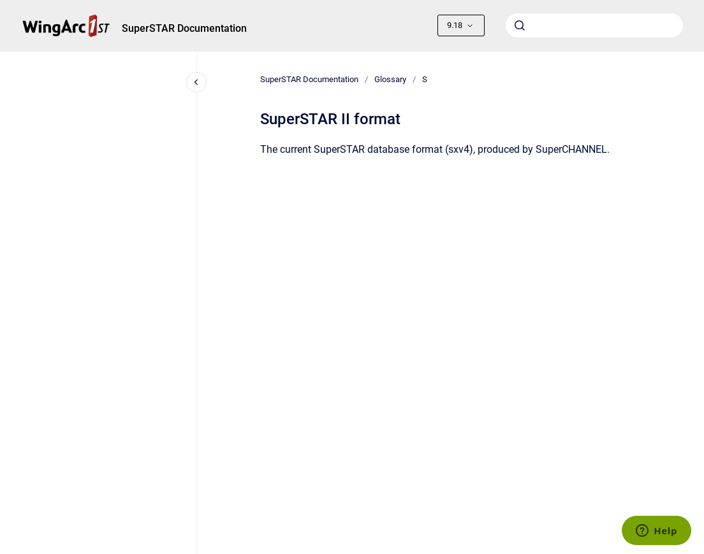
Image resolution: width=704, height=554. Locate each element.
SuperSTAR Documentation (184, 28)
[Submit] (520, 25)
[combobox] (594, 25)
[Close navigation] (196, 82)
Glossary (390, 79)
